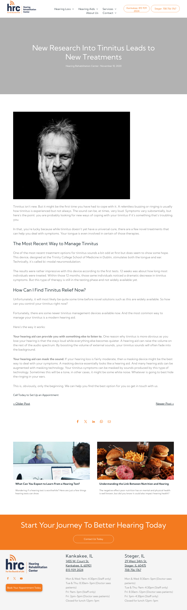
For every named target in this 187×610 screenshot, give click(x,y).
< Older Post (21, 403)
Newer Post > (165, 403)
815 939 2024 (74, 570)
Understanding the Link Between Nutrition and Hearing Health (134, 484)
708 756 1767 (133, 570)
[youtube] (21, 579)
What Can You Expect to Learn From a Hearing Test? (47, 483)
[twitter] (14, 579)
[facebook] (8, 579)
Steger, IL (135, 556)
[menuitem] (64, 9)
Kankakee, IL (79, 556)
